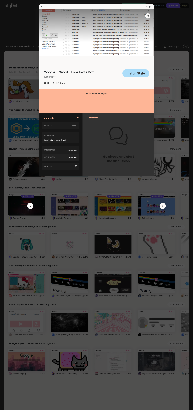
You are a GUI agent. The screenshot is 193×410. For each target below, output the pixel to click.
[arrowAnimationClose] (30, 206)
